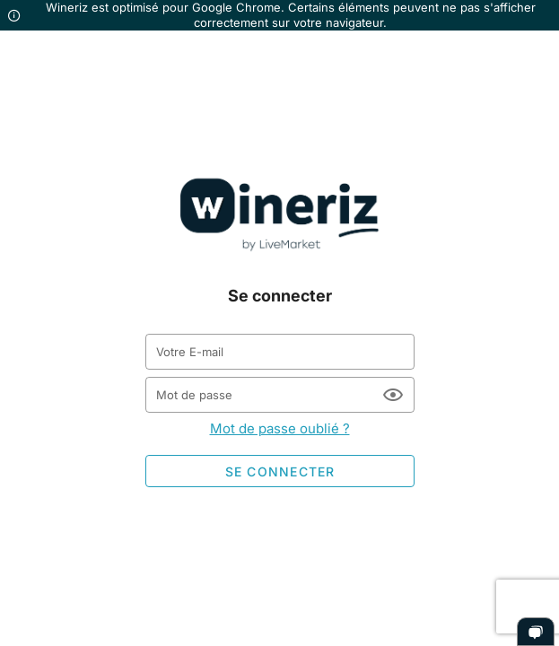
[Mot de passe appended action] (393, 395)
